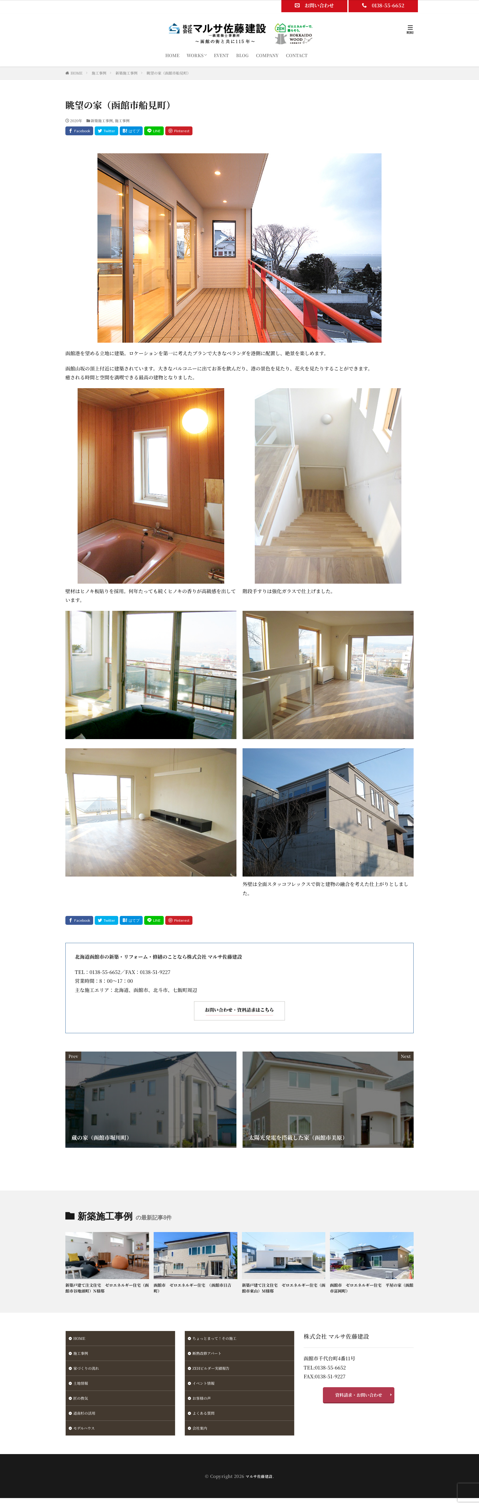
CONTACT (297, 55)
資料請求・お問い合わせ (358, 1398)
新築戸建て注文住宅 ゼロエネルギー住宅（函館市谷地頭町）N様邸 (106, 1289)
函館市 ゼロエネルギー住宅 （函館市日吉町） (194, 1289)
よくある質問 (205, 1420)
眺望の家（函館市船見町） (169, 72)
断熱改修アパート (209, 1356)
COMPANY (267, 55)
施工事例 (99, 72)
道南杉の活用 (86, 1420)
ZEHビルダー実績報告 (214, 1372)
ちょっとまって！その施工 (218, 1340)
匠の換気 (81, 1404)
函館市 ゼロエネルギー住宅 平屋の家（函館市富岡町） (371, 1289)
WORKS (195, 55)
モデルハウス (85, 1435)
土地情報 (81, 1388)
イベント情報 (205, 1388)
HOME (172, 55)
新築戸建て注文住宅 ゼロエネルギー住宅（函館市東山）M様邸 (283, 1289)
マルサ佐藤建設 (259, 1484)
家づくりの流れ (88, 1372)
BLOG (242, 55)
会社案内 (201, 1435)
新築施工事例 (126, 72)
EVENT (221, 55)
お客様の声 (203, 1404)
